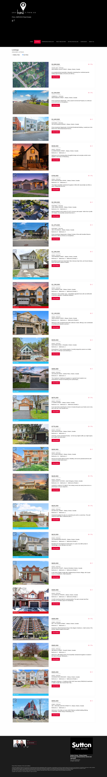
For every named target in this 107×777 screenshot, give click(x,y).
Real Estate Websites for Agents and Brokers (30, 771)
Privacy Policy (14, 765)
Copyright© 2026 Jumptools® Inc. (17, 771)
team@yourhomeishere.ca (32, 741)
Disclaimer (20, 765)
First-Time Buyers (61, 41)
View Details (56, 77)
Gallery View (16, 54)
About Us (91, 41)
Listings (37, 41)
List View (25, 54)
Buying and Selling (73, 41)
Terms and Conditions (26, 765)
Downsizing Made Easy (48, 41)
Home (31, 41)
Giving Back (84, 41)
